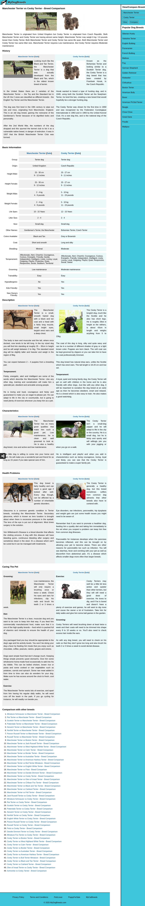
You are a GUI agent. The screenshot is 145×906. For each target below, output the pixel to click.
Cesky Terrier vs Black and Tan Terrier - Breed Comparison (31, 861)
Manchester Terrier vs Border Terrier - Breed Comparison (30, 753)
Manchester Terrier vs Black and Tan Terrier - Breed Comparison (33, 786)
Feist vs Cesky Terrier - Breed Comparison (24, 828)
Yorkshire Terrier (118, 39)
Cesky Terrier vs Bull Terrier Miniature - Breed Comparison (31, 858)
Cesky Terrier (78, 57)
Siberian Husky (117, 34)
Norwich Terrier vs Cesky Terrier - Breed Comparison (29, 812)
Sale (37, 57)
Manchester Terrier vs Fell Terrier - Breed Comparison (29, 792)
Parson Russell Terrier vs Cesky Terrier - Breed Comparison (32, 822)
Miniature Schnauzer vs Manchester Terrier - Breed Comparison (33, 714)
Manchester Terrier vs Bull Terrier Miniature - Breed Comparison (33, 763)
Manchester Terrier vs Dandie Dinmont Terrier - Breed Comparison (34, 773)
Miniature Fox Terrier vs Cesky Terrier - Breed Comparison (31, 835)
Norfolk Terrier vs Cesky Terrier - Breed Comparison (28, 815)
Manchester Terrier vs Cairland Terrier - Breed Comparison (31, 789)
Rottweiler (115, 78)
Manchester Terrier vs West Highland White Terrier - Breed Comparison (36, 747)
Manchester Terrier (26, 57)
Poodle (114, 122)
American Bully (117, 92)
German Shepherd (119, 68)
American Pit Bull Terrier (121, 102)
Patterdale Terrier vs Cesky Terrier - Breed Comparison (30, 809)
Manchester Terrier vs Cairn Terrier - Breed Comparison (30, 750)
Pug (113, 63)
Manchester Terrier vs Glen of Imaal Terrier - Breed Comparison (33, 779)
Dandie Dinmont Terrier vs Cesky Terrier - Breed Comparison (32, 832)
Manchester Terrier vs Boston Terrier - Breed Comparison (31, 740)
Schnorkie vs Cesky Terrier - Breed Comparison (27, 871)
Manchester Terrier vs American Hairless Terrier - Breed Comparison (35, 760)
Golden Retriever (118, 73)
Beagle (114, 107)
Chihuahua (115, 83)
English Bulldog (117, 43)
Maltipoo (114, 127)
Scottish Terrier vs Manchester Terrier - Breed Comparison (31, 721)
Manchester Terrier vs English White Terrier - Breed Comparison (33, 766)
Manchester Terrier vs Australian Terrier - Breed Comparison (32, 757)
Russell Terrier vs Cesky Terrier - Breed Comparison (28, 825)
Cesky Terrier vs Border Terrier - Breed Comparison (28, 848)
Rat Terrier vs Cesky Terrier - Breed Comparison (27, 802)
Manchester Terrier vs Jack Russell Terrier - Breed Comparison (33, 743)
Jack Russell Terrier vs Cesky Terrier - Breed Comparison (31, 796)
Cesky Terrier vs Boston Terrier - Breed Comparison (28, 838)
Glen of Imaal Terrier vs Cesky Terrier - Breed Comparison (31, 868)
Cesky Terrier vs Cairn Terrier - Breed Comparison (28, 845)
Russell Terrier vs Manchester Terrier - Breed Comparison (31, 737)
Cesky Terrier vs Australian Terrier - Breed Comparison (29, 851)
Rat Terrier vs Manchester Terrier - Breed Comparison (29, 717)
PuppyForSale (74, 897)
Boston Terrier (117, 88)
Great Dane (116, 117)
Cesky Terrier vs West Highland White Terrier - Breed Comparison (34, 841)
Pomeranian (116, 48)
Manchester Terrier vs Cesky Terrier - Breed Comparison (30, 776)
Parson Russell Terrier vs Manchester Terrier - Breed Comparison (34, 734)
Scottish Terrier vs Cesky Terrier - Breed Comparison (29, 805)
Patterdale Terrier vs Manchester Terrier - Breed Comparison (32, 724)
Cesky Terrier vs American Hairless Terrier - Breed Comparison (33, 854)
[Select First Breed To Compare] (127, 12)
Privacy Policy (18, 897)
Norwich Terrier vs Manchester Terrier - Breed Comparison (31, 727)
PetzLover (58, 897)
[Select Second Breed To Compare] (127, 17)
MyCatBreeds (91, 897)
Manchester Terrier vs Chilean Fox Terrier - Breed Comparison (33, 783)
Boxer (113, 97)
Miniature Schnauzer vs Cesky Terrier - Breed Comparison (31, 799)
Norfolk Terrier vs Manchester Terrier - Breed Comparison (31, 730)
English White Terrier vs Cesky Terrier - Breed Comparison (31, 819)
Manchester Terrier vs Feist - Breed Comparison (27, 770)
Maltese (114, 58)
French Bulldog (117, 53)
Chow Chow (116, 112)
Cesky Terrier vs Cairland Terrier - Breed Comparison (29, 864)
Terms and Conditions (39, 897)
